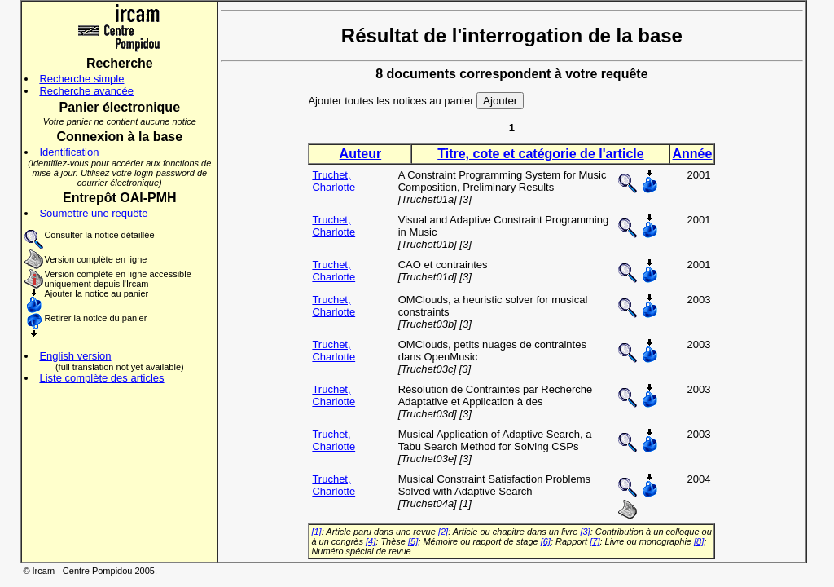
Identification (69, 152)
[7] (594, 541)
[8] (699, 541)
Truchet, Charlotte (333, 181)
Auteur (361, 154)
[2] (443, 531)
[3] (585, 531)
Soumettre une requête (93, 213)
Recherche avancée (86, 91)
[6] (546, 541)
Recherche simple (81, 79)
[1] (316, 531)
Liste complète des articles (101, 378)
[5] (413, 541)
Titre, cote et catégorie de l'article (540, 154)
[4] (370, 541)
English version (75, 356)
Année (692, 154)
